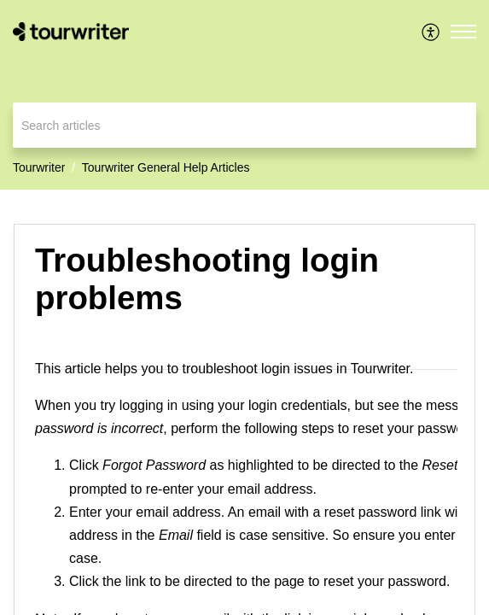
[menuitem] (431, 31)
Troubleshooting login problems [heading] (207, 279)
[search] (244, 125)
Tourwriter (39, 167)
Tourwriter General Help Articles (166, 167)
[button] (431, 31)
